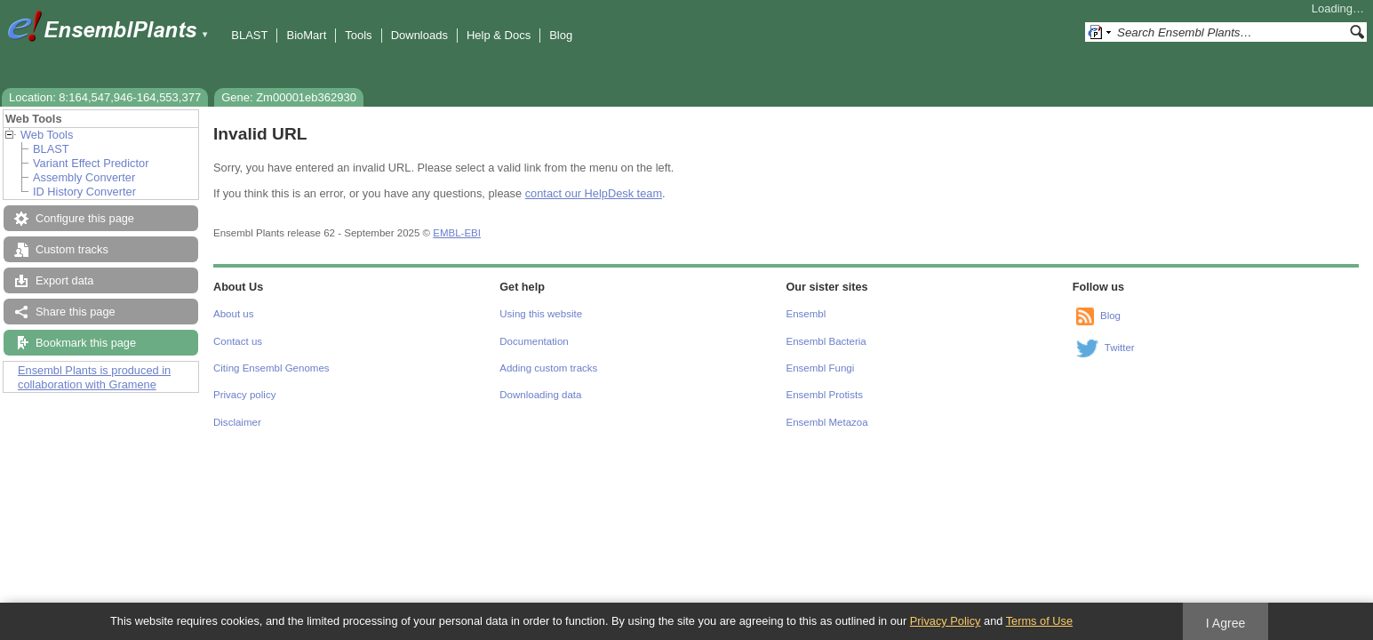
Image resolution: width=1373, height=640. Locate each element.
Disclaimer (237, 422)
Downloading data (540, 394)
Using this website (540, 313)
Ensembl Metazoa (827, 422)
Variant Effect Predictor (90, 163)
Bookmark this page (86, 342)
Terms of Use (1039, 621)
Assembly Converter (84, 177)
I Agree (1226, 623)
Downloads (419, 35)
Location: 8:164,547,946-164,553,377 (105, 97)
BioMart (306, 35)
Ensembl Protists (824, 394)
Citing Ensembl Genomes (271, 368)
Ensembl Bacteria (826, 341)
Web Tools (46, 134)
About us (233, 313)
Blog (560, 35)
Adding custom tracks (548, 368)
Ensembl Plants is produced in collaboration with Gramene (94, 377)
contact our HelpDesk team (593, 193)
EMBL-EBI (457, 233)
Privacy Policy (945, 621)
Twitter (1120, 347)
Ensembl (806, 313)
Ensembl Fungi (820, 368)
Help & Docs (499, 35)
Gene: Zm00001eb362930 (288, 97)
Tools (358, 35)
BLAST (249, 35)
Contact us (237, 341)
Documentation (533, 341)
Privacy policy (244, 394)
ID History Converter (84, 191)
